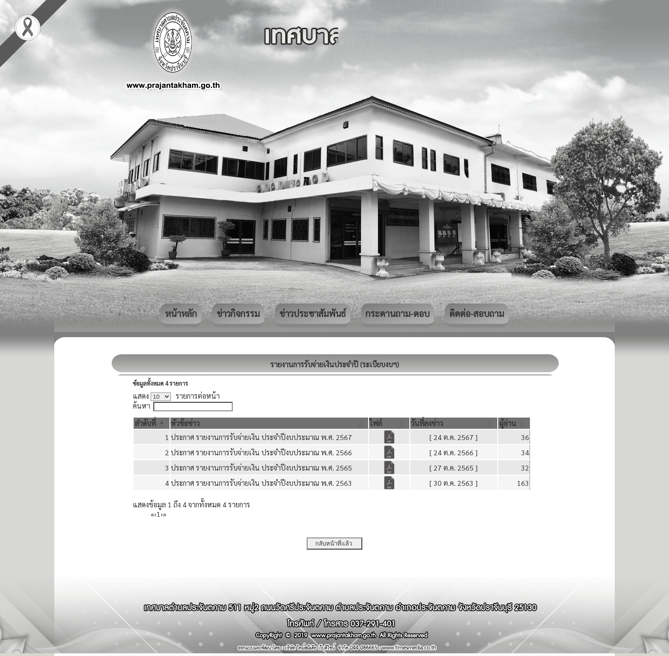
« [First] (152, 514)
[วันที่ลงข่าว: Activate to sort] (453, 423)
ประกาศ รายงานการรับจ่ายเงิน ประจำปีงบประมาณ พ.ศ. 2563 (261, 483)
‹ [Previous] (155, 514)
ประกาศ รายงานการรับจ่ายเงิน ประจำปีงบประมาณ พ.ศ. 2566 (261, 452)
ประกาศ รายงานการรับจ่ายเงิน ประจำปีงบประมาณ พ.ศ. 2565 (261, 467)
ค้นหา (141, 405)
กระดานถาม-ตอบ (397, 313)
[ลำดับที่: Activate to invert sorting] (151, 423)
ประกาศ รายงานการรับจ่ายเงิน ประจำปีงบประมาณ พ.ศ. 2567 (261, 437)
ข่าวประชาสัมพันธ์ (312, 313)
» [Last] (164, 514)
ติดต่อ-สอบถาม (476, 313)
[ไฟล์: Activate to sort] (389, 423)
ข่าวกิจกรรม (238, 313)
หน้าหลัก (181, 313)
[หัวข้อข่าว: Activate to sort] (269, 423)
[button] (145, 423)
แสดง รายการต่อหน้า (176, 396)
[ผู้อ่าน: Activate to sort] (514, 423)
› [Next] (162, 514)
